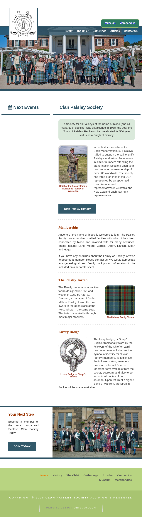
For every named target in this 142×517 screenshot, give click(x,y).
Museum (110, 23)
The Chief (83, 30)
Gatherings (99, 30)
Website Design (59, 508)
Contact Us (131, 30)
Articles (115, 30)
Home (44, 475)
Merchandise (127, 23)
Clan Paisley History (77, 208)
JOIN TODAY (22, 446)
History (68, 30)
